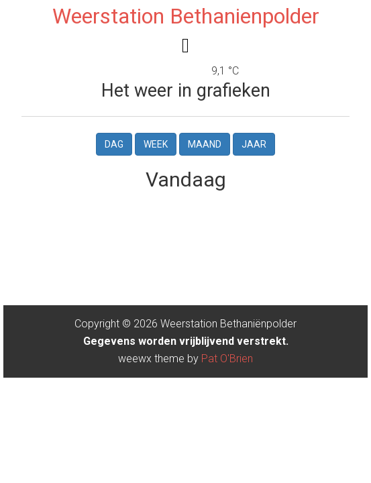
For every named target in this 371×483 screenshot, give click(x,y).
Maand (204, 144)
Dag (114, 144)
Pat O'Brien (227, 358)
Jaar (254, 144)
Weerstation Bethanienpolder (185, 16)
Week (156, 144)
